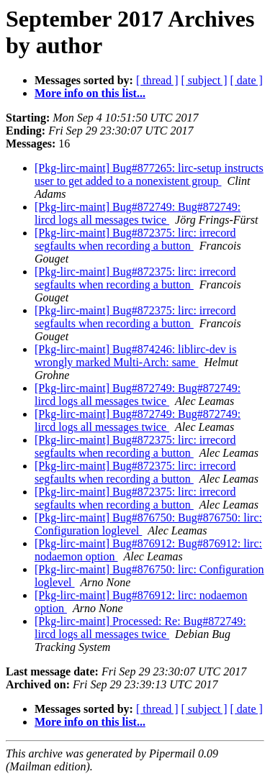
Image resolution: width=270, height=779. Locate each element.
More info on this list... (90, 93)
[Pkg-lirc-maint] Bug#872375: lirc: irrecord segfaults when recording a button (135, 239)
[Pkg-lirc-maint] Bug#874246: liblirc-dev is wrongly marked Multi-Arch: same (135, 355)
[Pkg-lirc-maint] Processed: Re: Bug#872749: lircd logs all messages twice (140, 627)
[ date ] (246, 80)
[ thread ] (157, 80)
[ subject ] (204, 80)
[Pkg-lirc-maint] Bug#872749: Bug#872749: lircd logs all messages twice (137, 213)
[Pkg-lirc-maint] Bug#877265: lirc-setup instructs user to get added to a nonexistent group (149, 174)
